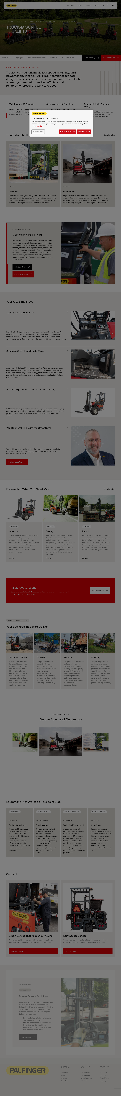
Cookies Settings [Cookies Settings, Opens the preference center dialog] (38, 131)
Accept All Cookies (84, 131)
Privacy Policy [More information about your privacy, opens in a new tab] (38, 126)
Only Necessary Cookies (67, 131)
